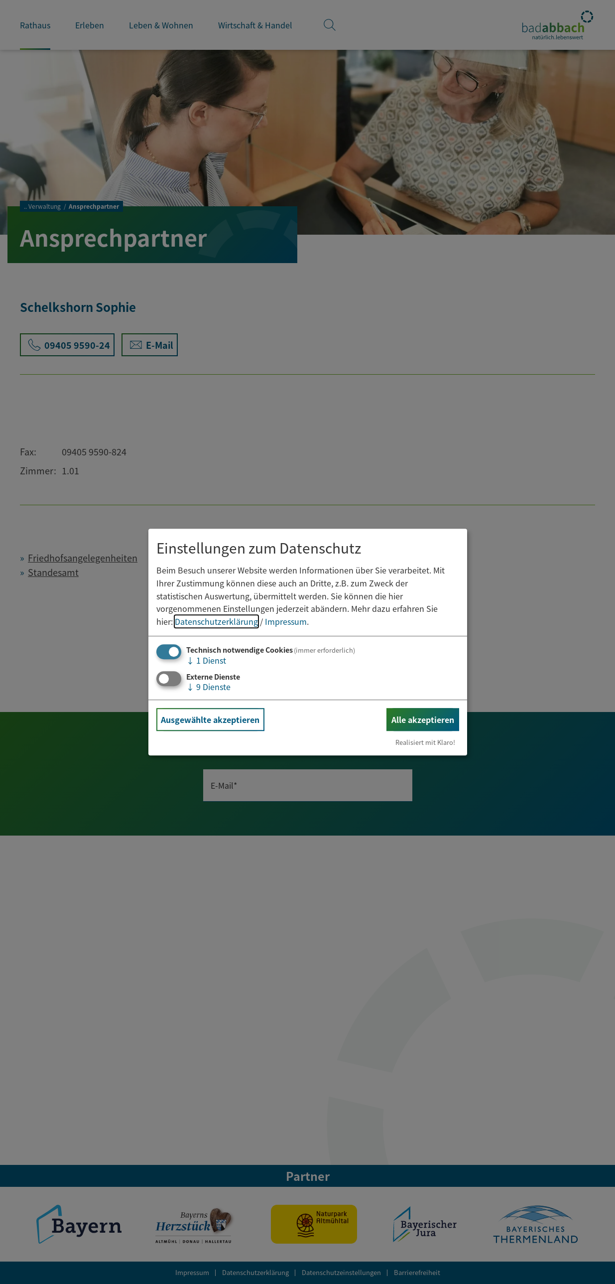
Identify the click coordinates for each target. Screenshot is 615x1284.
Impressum (286, 621)
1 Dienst (206, 661)
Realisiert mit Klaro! (425, 742)
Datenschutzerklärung (216, 621)
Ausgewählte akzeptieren (210, 719)
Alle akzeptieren (422, 719)
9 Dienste (208, 687)
